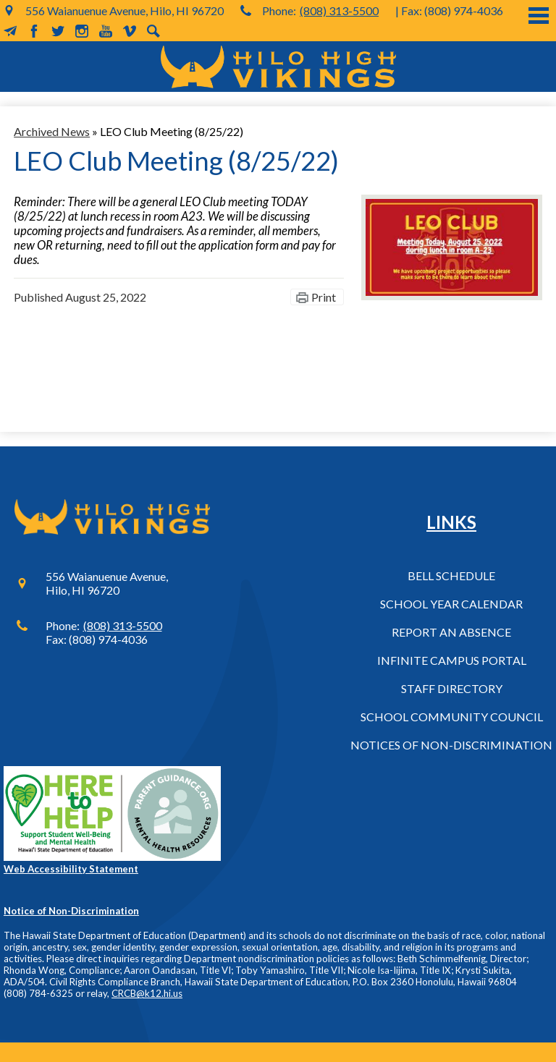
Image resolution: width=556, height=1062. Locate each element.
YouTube (105, 31)
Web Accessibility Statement (71, 869)
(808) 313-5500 (339, 10)
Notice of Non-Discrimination (71, 911)
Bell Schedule (451, 575)
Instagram (81, 31)
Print (323, 297)
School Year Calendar (451, 604)
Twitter (57, 31)
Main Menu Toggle (538, 15)
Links (451, 521)
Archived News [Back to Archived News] (52, 131)
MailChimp (10, 31)
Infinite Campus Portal (451, 660)
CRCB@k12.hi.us (146, 993)
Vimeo (129, 31)
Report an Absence (451, 632)
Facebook (34, 31)
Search (153, 31)
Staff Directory (451, 688)
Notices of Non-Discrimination (451, 745)
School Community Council (452, 716)
